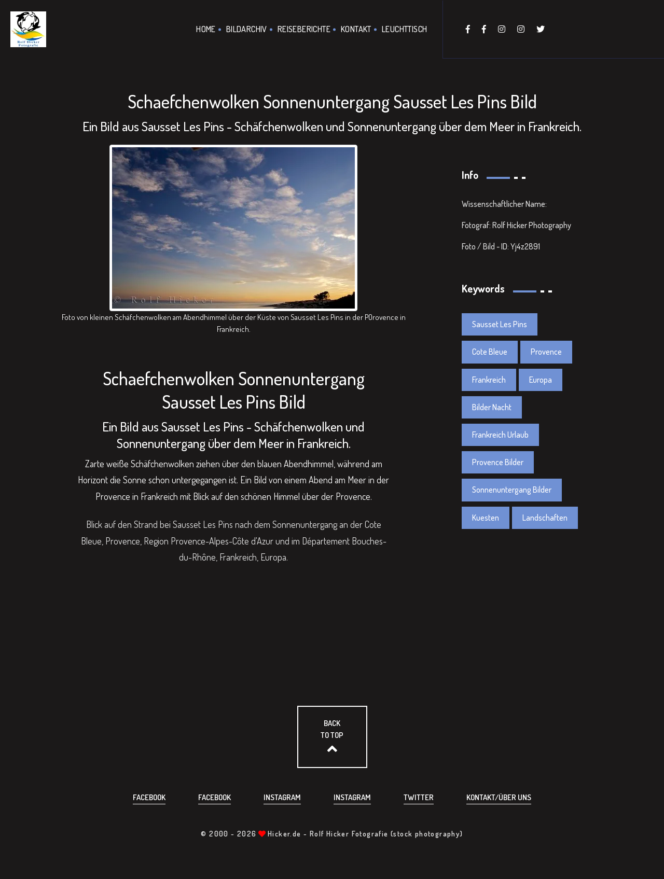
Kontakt (356, 29)
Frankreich (489, 379)
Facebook (149, 797)
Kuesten (485, 517)
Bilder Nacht (491, 407)
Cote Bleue (489, 351)
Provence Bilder (497, 462)
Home (206, 29)
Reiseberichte (304, 29)
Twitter (419, 797)
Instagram (282, 797)
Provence (546, 351)
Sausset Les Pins (499, 324)
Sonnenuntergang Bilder (511, 489)
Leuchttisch (404, 29)
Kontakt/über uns (498, 797)
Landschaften (545, 517)
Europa (540, 379)
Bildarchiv (246, 29)
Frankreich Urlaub (500, 434)
